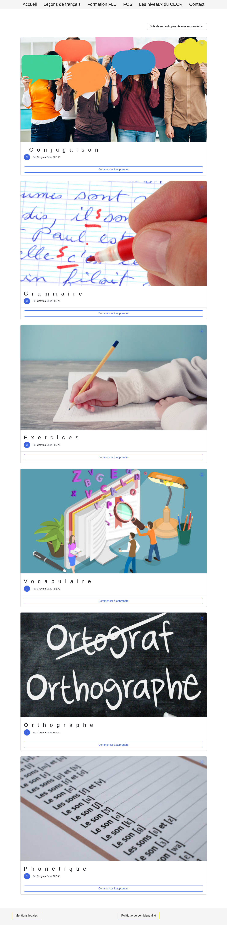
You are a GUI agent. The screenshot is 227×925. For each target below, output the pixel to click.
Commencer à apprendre (113, 169)
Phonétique (57, 869)
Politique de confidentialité (139, 915)
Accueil (25, 4)
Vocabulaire (60, 581)
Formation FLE (101, 4)
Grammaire (55, 294)
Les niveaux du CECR (163, 4)
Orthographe (61, 725)
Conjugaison (63, 150)
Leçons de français (58, 4)
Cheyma (41, 157)
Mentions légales (26, 915)
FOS (128, 4)
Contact (202, 4)
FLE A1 (56, 157)
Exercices (53, 437)
